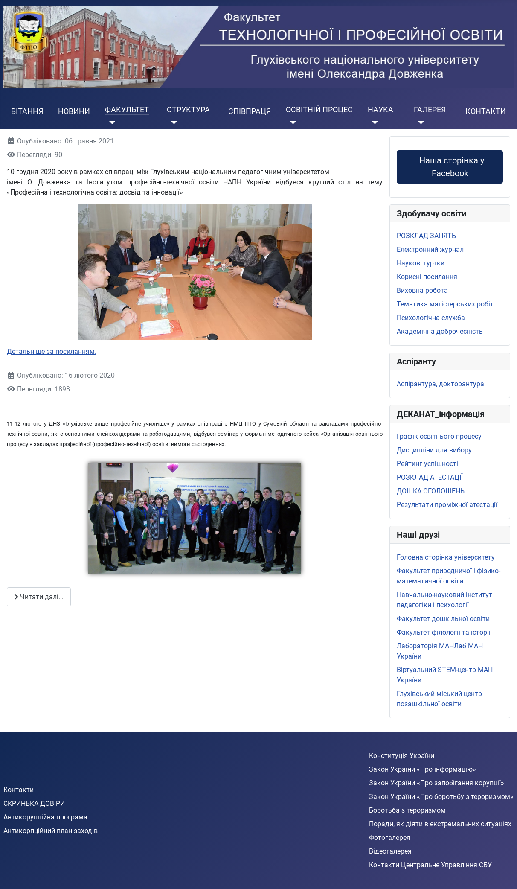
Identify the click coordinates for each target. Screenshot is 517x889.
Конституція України (401, 756)
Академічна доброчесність (440, 331)
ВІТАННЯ (27, 111)
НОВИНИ (74, 111)
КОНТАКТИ (485, 111)
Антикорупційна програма (45, 817)
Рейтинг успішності (427, 464)
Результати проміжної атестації (447, 505)
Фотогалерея (389, 838)
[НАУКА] (373, 122)
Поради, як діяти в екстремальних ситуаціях (440, 824)
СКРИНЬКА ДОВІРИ (34, 803)
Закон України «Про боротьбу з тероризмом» (441, 797)
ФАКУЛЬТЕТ (127, 109)
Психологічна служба (431, 318)
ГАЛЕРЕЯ (430, 109)
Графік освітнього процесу (439, 436)
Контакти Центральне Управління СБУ (430, 865)
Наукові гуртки (420, 263)
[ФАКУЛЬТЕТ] (110, 122)
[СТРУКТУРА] (172, 122)
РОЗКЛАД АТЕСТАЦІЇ (430, 477)
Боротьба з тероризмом (407, 810)
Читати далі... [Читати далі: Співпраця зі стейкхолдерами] (39, 597)
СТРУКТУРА (188, 109)
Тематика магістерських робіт (445, 304)
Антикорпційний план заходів (50, 831)
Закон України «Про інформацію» (422, 769)
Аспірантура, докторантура (440, 384)
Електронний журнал (430, 249)
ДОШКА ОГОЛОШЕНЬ (431, 491)
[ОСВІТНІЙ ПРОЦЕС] (291, 122)
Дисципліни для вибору (434, 450)
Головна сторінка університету (446, 557)
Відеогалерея (390, 851)
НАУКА (380, 109)
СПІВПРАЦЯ (249, 111)
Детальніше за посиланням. (51, 351)
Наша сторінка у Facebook (450, 166)
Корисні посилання (427, 277)
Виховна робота (422, 290)
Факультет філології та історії (444, 632)
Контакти (18, 790)
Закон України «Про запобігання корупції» (436, 783)
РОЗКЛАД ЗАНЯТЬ (426, 236)
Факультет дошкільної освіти (443, 619)
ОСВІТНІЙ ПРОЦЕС (319, 109)
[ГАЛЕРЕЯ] (419, 122)
